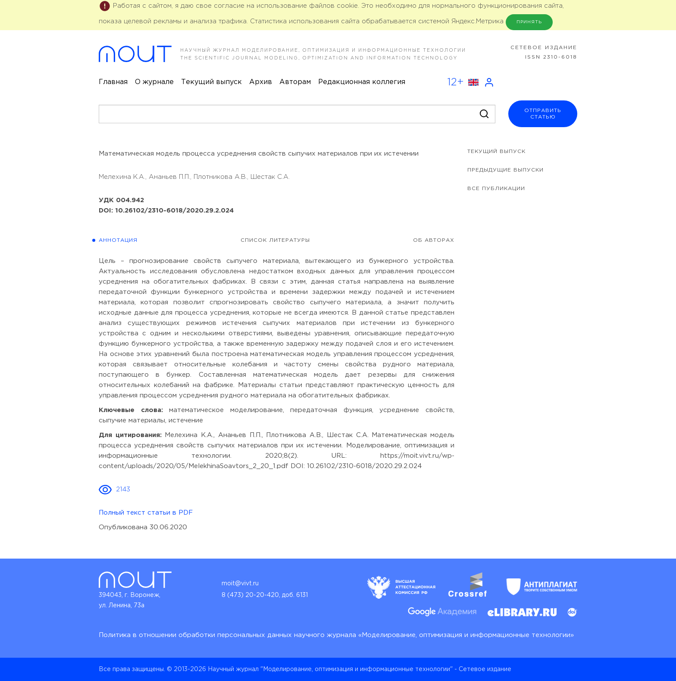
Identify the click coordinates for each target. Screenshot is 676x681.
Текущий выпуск (211, 82)
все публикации (496, 188)
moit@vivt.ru (240, 583)
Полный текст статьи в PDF (146, 512)
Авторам (295, 82)
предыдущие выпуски (505, 170)
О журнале (154, 82)
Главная (113, 82)
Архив (260, 82)
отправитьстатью (542, 113)
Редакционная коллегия (361, 82)
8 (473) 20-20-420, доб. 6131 (265, 595)
